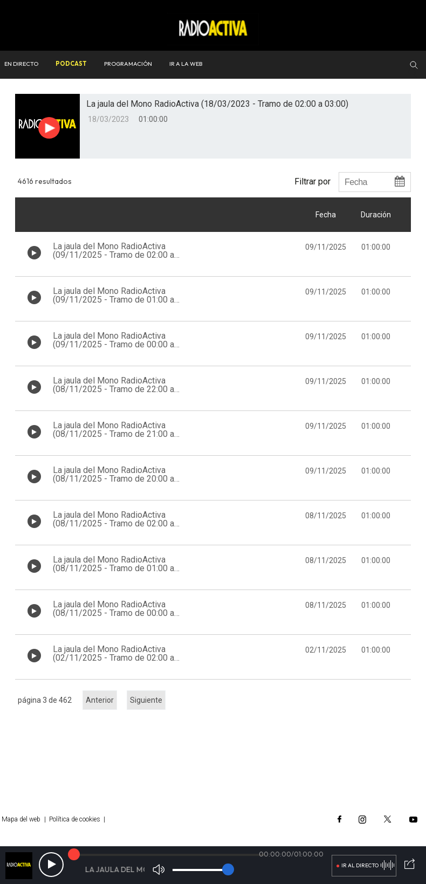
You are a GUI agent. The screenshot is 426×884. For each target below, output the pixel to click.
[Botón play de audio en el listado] (34, 252)
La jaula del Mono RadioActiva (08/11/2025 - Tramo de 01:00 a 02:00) (113, 568)
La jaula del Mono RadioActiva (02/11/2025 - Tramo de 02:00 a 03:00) (113, 657)
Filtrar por (312, 181)
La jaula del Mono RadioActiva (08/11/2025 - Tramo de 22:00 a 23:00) (113, 389)
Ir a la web (185, 63)
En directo (21, 63)
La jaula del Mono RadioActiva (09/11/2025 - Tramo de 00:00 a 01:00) (113, 344)
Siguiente (146, 700)
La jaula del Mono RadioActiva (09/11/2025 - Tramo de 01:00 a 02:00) (113, 299)
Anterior (100, 700)
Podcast (71, 63)
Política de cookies (74, 819)
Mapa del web (21, 819)
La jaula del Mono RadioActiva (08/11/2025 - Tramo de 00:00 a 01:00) (113, 613)
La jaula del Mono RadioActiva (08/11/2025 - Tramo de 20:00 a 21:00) (113, 478)
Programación (128, 63)
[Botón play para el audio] (49, 128)
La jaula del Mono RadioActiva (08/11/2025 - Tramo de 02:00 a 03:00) (113, 523)
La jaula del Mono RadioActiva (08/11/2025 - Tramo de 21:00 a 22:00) (113, 434)
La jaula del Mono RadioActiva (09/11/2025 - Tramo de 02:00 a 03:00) (113, 255)
